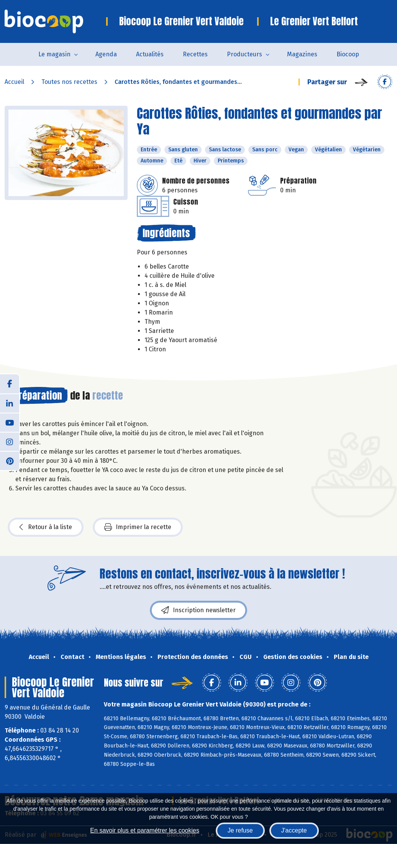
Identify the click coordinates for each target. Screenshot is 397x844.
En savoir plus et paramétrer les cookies (144, 830)
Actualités (150, 54)
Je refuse (240, 830)
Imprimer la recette (137, 527)
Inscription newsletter (198, 610)
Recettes (195, 54)
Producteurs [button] (244, 54)
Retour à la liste (45, 527)
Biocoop (347, 54)
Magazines (302, 54)
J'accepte (294, 830)
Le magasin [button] (54, 54)
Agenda (106, 54)
